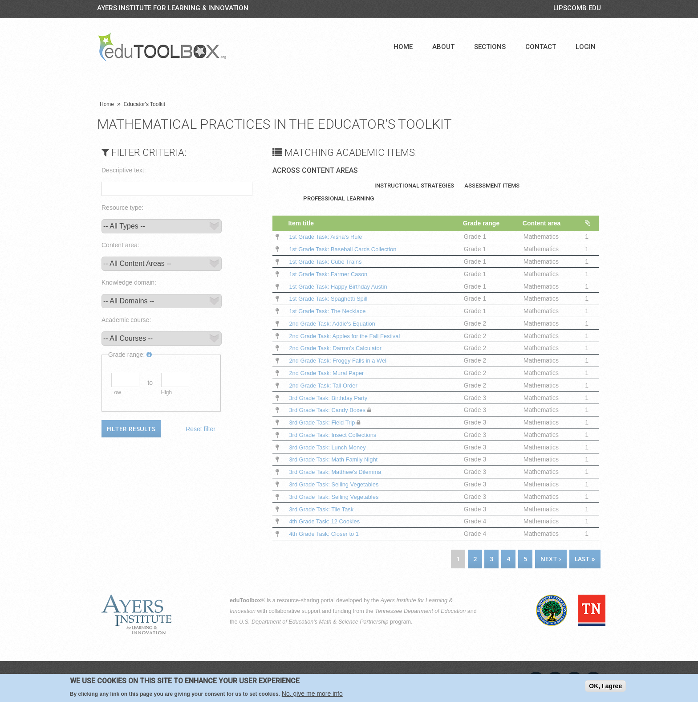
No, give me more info (312, 694)
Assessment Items (491, 185)
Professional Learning (338, 198)
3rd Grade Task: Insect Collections (336, 434)
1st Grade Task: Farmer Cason (331, 274)
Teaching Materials (333, 185)
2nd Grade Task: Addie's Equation (335, 323)
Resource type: (122, 207)
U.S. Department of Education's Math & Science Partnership (314, 622)
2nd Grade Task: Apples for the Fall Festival (349, 335)
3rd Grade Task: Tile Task (324, 509)
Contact (540, 47)
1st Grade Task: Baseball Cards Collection (348, 249)
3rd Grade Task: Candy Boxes (330, 409)
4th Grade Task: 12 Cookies (327, 521)
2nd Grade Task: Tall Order (326, 385)
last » (585, 559)
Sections (490, 47)
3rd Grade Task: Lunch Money (330, 447)
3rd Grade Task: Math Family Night (337, 459)
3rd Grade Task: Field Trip (325, 422)
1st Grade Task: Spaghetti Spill (331, 298)
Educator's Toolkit (144, 104)
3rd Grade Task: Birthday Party (331, 397)
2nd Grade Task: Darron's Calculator (339, 347)
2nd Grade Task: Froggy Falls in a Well (342, 360)
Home (403, 47)
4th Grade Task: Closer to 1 (327, 533)
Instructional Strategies (414, 185)
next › (550, 559)
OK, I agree (605, 686)
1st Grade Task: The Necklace (330, 310)
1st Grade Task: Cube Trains (328, 261)
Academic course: (126, 319)
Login (586, 47)
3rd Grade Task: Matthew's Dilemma (340, 471)
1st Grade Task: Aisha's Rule (328, 236)
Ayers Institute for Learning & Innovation (172, 8)
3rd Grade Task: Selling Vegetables (337, 484)
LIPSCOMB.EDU (577, 8)
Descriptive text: (123, 170)
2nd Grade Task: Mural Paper (329, 372)
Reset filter (200, 429)
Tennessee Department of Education (420, 611)
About (443, 47)
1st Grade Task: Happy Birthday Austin (342, 286)
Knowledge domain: (128, 282)
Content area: (120, 245)
